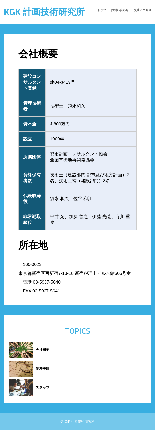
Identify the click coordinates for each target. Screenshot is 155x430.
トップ (101, 10)
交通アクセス (142, 10)
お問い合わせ (120, 10)
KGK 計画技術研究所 (44, 11)
